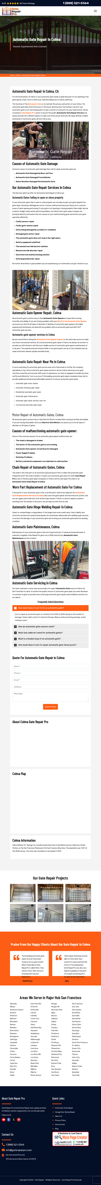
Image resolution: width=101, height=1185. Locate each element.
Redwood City (56, 1054)
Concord (13, 1054)
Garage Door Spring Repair (65, 1112)
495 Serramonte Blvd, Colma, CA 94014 (21, 1159)
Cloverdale (14, 1048)
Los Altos (34, 1051)
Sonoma (75, 1039)
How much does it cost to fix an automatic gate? (41, 608)
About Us (58, 1116)
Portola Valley (56, 1051)
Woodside (75, 1072)
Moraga (54, 1004)
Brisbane (13, 1034)
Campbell (13, 1043)
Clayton (13, 1045)
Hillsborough (35, 1039)
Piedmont (55, 1036)
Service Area (60, 1125)
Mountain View (56, 1010)
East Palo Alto (36, 1004)
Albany (12, 1007)
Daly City (13, 1066)
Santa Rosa (76, 1028)
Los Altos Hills (36, 1054)
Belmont (13, 1019)
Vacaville (75, 1060)
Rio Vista (54, 1060)
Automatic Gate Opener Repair (50, 340)
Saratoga (75, 1031)
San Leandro (76, 1010)
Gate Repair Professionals (72, 1180)
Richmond (55, 1057)
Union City (76, 1057)
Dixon (12, 1072)
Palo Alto (54, 1031)
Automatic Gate (35, 104)
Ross (53, 1066)
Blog (56, 1129)
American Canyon (16, 1010)
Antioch (13, 1013)
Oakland (54, 1019)
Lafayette (35, 1043)
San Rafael (76, 1019)
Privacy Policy (60, 1120)
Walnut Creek (77, 1066)
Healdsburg (35, 1034)
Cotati (12, 1060)
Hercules (34, 1036)
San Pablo (76, 1016)
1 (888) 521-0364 (15, 1144)
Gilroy (33, 1025)
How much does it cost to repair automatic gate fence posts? (47, 645)
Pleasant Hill (56, 1045)
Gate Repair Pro (28, 113)
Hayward (34, 1031)
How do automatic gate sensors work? (36, 626)
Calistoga (13, 1039)
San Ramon (76, 1022)
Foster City (35, 1019)
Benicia (13, 1025)
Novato (54, 1016)
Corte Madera (15, 1057)
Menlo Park (35, 1063)
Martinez (34, 1060)
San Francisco (77, 1004)
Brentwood (14, 1031)
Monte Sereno (36, 1075)
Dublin (12, 1075)
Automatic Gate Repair (64, 1108)
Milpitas (33, 1072)
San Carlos (55, 1075)
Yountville (76, 1075)
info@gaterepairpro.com (19, 1150)
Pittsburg (55, 1043)
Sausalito (75, 1034)
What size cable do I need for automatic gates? (40, 633)
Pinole (53, 1039)
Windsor (75, 1069)
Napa (53, 1013)
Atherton (13, 1016)
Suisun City (76, 1048)
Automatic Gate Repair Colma (33, 75)
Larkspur (34, 1045)
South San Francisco (80, 1043)
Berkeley (13, 1028)
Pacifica (54, 1028)
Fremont (34, 1022)
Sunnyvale (76, 1051)
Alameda (13, 1004)
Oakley (53, 1022)
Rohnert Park (56, 1063)
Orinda (53, 1025)
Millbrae (33, 1069)
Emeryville (35, 1010)
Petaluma (55, 1034)
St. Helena (76, 1045)
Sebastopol (76, 1036)
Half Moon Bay (36, 1028)
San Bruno (55, 1072)
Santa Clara (76, 1025)
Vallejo (74, 1063)
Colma (18, 75)
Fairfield (34, 1016)
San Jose (75, 1007)
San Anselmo (56, 1069)
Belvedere (14, 1022)
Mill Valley (34, 1066)
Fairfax (33, 1013)
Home (12, 75)
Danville (13, 1069)
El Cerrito (34, 1007)
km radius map (50, 803)
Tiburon (75, 1054)
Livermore (34, 1048)
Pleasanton (55, 1048)
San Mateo (76, 1013)
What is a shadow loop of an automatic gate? (39, 639)
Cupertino (13, 1063)
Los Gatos (34, 1057)
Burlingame (14, 1036)
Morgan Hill (55, 1007)
